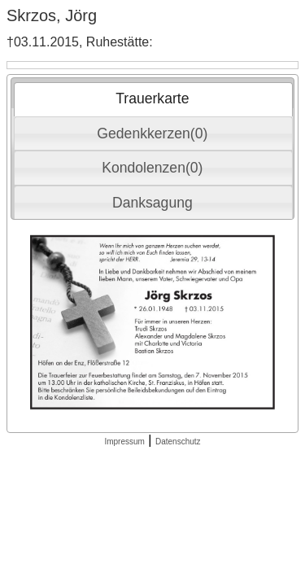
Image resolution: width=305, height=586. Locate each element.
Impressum (124, 441)
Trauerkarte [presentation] (152, 98)
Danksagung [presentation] (152, 203)
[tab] (153, 99)
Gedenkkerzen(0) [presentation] (152, 133)
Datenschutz (178, 441)
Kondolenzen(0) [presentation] (152, 168)
